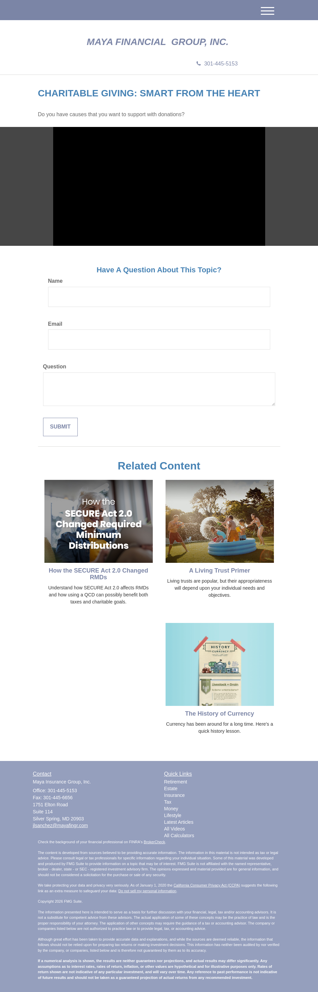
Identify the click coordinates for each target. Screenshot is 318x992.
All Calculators (179, 835)
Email (55, 324)
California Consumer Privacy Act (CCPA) (207, 885)
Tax (168, 802)
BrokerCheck (154, 842)
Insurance (174, 795)
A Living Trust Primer (219, 570)
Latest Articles (178, 822)
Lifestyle (172, 815)
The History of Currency (219, 713)
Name (55, 281)
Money (171, 808)
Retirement (175, 781)
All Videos (174, 828)
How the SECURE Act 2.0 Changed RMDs (98, 574)
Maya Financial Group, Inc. (159, 42)
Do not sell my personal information (147, 891)
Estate (171, 788)
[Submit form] (60, 427)
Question (54, 366)
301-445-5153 (217, 63)
